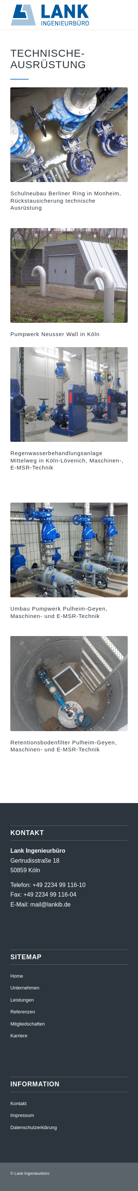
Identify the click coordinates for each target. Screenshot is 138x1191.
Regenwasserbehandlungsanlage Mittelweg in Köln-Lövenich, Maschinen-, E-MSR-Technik (66, 460)
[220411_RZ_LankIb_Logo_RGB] (57, 14)
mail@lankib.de (50, 904)
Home (16, 976)
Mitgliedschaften (27, 1024)
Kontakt (18, 1103)
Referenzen (22, 1011)
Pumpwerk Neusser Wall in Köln (55, 334)
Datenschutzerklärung (33, 1127)
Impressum (22, 1115)
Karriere (18, 1035)
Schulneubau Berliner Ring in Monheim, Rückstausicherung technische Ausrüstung (65, 200)
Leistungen (22, 1000)
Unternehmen (24, 988)
